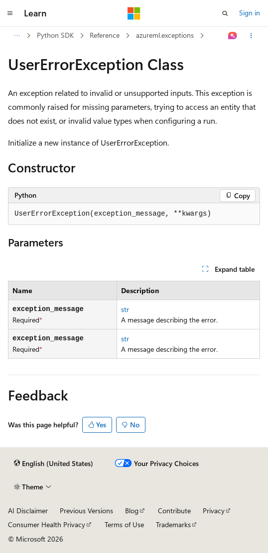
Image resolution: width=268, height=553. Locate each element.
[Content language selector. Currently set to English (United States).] (53, 464)
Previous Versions (86, 510)
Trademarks (173, 524)
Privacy (214, 510)
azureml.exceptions (165, 35)
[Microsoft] (134, 13)
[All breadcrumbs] (16, 36)
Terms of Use (124, 524)
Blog (131, 510)
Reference (105, 35)
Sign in (249, 12)
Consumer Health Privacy (46, 524)
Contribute (174, 510)
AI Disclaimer (28, 510)
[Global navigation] (10, 13)
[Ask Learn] (233, 36)
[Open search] (225, 13)
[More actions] (251, 36)
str (125, 309)
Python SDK (55, 35)
